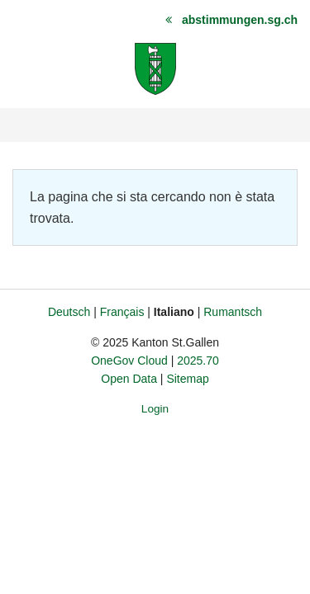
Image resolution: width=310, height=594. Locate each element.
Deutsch (69, 311)
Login (155, 409)
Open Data (129, 378)
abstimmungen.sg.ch (240, 19)
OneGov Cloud (129, 360)
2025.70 (198, 360)
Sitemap (187, 378)
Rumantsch (232, 311)
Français (122, 311)
